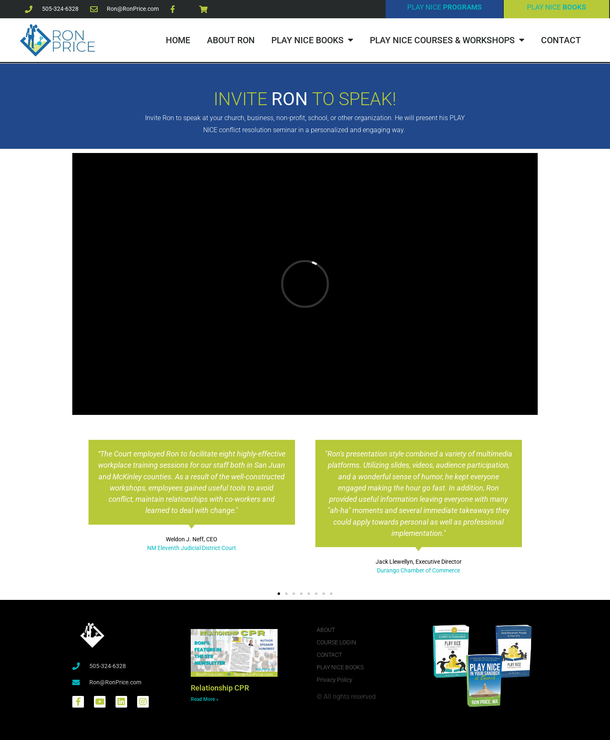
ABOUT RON (231, 40)
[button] (279, 593)
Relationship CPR (220, 687)
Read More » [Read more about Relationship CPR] (205, 699)
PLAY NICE (444, 7)
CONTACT (561, 40)
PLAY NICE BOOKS (312, 40)
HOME (178, 40)
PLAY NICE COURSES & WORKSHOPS (447, 40)
